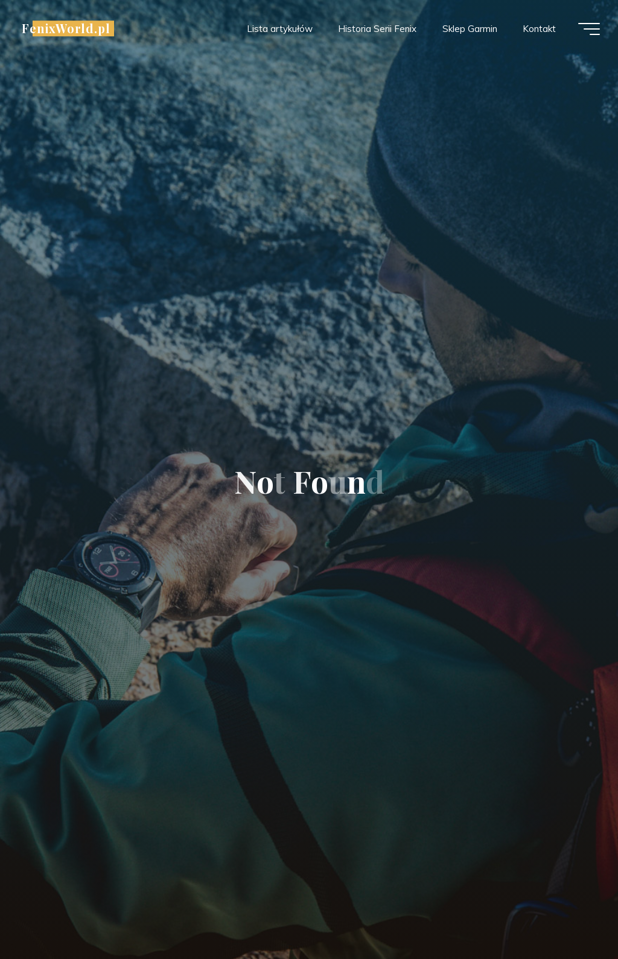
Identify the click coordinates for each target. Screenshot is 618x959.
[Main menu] (589, 29)
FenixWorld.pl (66, 28)
